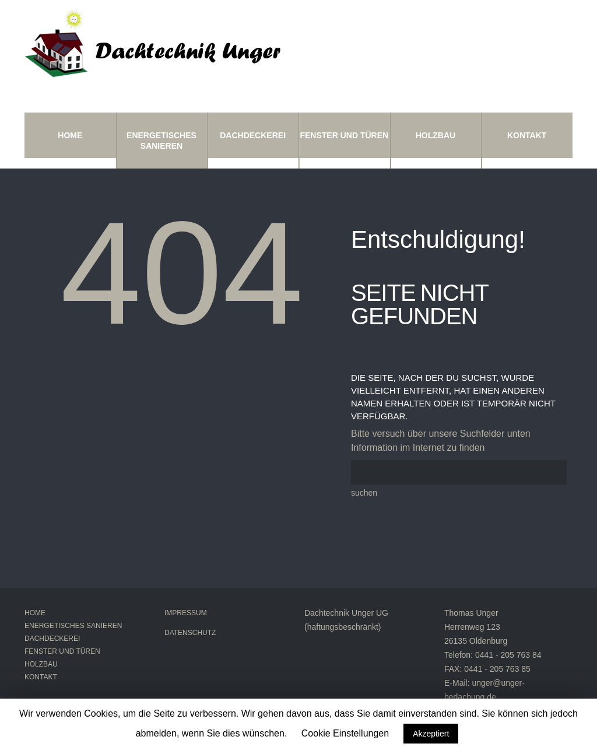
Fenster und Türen (344, 135)
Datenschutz (190, 633)
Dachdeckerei (253, 135)
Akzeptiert (431, 733)
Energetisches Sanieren (161, 140)
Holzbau (435, 135)
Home (70, 135)
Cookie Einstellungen (345, 733)
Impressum (185, 613)
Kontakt (526, 135)
